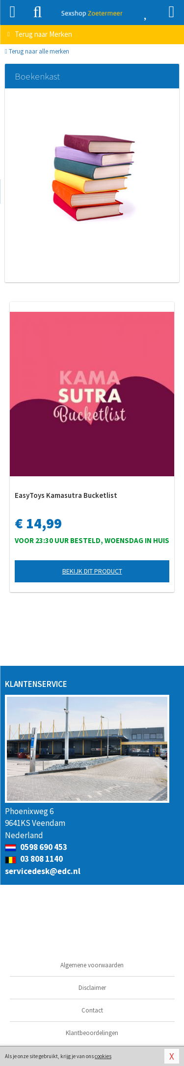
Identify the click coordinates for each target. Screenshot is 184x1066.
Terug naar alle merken (37, 51)
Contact (92, 1010)
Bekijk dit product (92, 571)
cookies (103, 1056)
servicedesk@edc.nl (42, 871)
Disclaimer (92, 988)
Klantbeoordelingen (92, 1033)
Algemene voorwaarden (92, 965)
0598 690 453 (36, 847)
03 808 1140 (34, 858)
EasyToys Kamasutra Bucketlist (66, 495)
